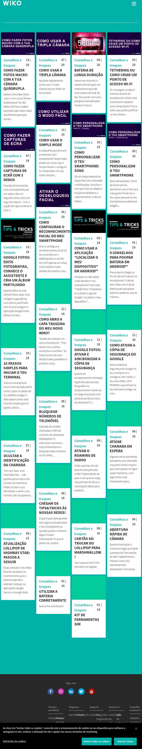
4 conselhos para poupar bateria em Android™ (121, 259)
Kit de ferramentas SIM (86, 618)
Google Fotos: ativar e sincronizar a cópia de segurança (87, 357)
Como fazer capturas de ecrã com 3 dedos (15, 173)
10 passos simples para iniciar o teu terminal (15, 369)
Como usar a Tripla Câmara (52, 72)
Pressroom (82, 715)
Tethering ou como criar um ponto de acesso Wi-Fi (123, 77)
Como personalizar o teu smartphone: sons (87, 161)
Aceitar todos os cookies (97, 741)
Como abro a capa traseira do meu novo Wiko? (52, 325)
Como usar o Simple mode (50, 142)
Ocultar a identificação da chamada (16, 459)
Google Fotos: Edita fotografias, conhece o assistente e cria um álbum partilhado (16, 270)
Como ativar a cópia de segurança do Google (123, 351)
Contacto (95, 715)
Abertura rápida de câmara (119, 533)
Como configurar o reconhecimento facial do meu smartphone (54, 231)
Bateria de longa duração (88, 72)
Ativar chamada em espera (121, 445)
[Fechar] (136, 729)
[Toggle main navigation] (134, 3)
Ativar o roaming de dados (85, 454)
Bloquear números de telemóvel (50, 415)
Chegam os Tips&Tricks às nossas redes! (53, 507)
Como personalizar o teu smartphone (122, 168)
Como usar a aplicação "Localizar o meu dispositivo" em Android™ (86, 259)
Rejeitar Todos (125, 741)
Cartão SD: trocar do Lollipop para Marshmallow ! (87, 546)
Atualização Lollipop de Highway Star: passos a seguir (16, 551)
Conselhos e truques (12, 63)
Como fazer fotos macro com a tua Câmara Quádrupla (15, 79)
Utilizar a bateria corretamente (52, 595)
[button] (135, 20)
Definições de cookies (14, 741)
